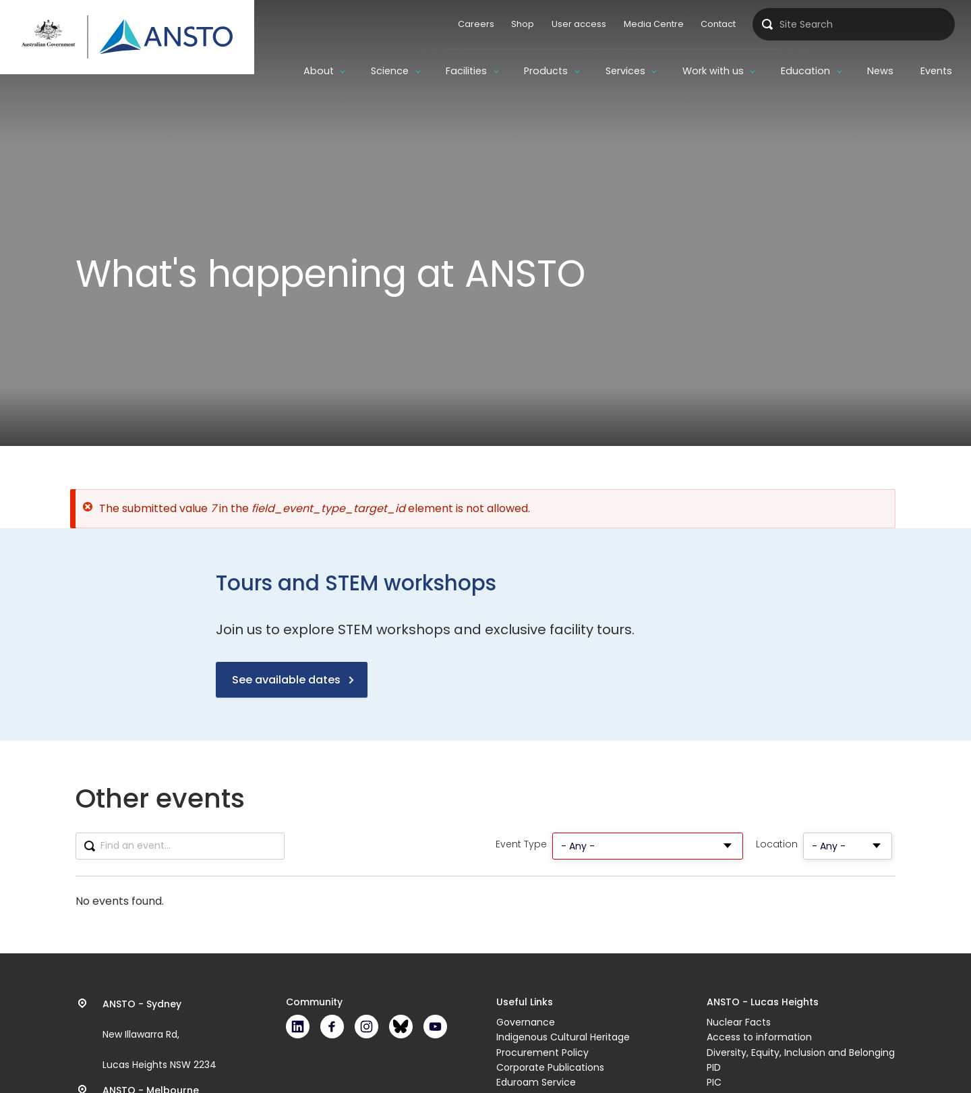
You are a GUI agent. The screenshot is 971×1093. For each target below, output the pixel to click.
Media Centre (654, 24)
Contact (718, 24)
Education (805, 71)
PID (714, 1067)
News (880, 71)
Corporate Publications (550, 1067)
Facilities (466, 71)
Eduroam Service (536, 1082)
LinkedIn (298, 1026)
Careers (476, 24)
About (318, 71)
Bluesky (401, 1026)
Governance (525, 1022)
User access (579, 24)
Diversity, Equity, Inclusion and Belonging (801, 1052)
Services (625, 71)
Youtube (435, 1026)
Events (936, 71)
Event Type (521, 844)
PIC (714, 1082)
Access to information (759, 1037)
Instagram (366, 1026)
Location (777, 844)
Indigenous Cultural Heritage (563, 1037)
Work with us (713, 71)
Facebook (332, 1026)
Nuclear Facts (739, 1022)
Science (390, 71)
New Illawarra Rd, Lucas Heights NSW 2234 (159, 1034)
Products (546, 71)
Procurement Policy (542, 1052)
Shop (522, 24)
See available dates (286, 680)
